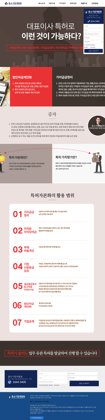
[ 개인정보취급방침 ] (89, 45)
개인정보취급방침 (43, 385)
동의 (51, 385)
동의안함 (56, 385)
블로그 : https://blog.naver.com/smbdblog (39, 401)
